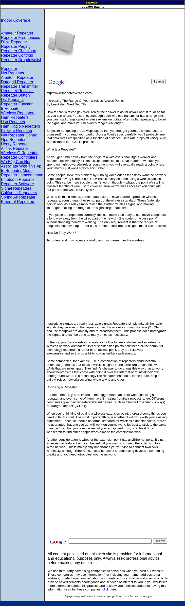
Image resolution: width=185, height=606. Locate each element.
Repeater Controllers (19, 157)
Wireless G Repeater (19, 153)
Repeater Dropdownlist (21, 60)
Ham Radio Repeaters (20, 126)
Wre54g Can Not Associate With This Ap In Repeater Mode (21, 166)
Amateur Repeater (17, 33)
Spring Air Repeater (18, 197)
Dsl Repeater (12, 100)
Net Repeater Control (19, 135)
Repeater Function (17, 104)
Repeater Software (17, 184)
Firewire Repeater (16, 131)
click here (109, 589)
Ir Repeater (11, 108)
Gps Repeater (13, 139)
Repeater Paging (16, 46)
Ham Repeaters (15, 117)
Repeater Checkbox (18, 51)
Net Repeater (12, 73)
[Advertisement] (121, 43)
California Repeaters (19, 193)
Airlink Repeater (15, 148)
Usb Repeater (13, 122)
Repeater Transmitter (19, 86)
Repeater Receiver (17, 91)
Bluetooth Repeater (18, 179)
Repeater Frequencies (20, 37)
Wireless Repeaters (18, 113)
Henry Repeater (15, 144)
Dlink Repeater (14, 42)
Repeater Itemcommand (22, 175)
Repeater (9, 69)
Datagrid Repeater (17, 82)
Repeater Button (15, 95)
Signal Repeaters (16, 188)
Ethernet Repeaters (18, 202)
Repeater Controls (17, 55)
